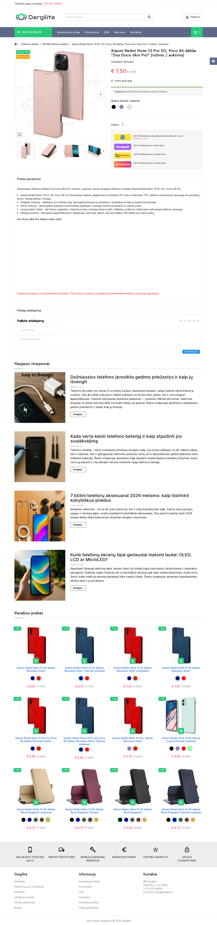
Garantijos (84, 897)
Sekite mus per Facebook (29, 886)
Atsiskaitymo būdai (68, 32)
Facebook (123, 125)
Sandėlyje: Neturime (122, 61)
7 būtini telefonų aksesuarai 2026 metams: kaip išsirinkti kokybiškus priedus (129, 498)
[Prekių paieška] (108, 17)
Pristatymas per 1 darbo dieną (148, 145)
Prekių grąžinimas (88, 907)
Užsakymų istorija (24, 897)
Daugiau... (78, 414)
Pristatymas (92, 32)
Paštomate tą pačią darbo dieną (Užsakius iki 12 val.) (166, 137)
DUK (106, 32)
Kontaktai (135, 32)
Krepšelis (19, 891)
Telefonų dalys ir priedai (38, 3)
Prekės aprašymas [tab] (29, 179)
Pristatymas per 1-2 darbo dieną (149, 154)
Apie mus (119, 32)
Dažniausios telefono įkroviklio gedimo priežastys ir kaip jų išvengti (131, 379)
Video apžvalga (121, 80)
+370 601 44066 (52, 3)
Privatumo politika (89, 902)
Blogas (18, 907)
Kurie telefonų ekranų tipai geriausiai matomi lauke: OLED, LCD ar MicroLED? (131, 557)
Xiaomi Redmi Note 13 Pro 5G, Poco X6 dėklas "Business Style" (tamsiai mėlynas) (84, 741)
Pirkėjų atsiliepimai (29, 310)
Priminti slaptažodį (24, 902)
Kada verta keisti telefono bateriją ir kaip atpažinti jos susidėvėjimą (126, 439)
